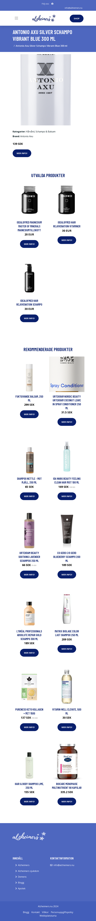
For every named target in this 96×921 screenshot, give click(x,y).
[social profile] (52, 3)
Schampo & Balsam (45, 131)
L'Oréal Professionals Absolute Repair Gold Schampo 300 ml (29, 635)
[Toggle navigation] (16, 18)
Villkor (45, 912)
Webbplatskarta (48, 915)
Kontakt (35, 912)
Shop (76, 18)
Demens (22, 876)
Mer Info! (22, 153)
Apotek (21, 888)
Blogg (21, 882)
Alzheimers (23, 865)
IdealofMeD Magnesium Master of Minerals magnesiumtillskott (29, 226)
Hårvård (30, 131)
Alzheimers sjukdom (28, 871)
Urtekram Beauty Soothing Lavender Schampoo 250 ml (29, 556)
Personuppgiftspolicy (62, 912)
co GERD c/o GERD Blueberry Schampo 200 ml (66, 556)
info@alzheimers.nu (73, 8)
